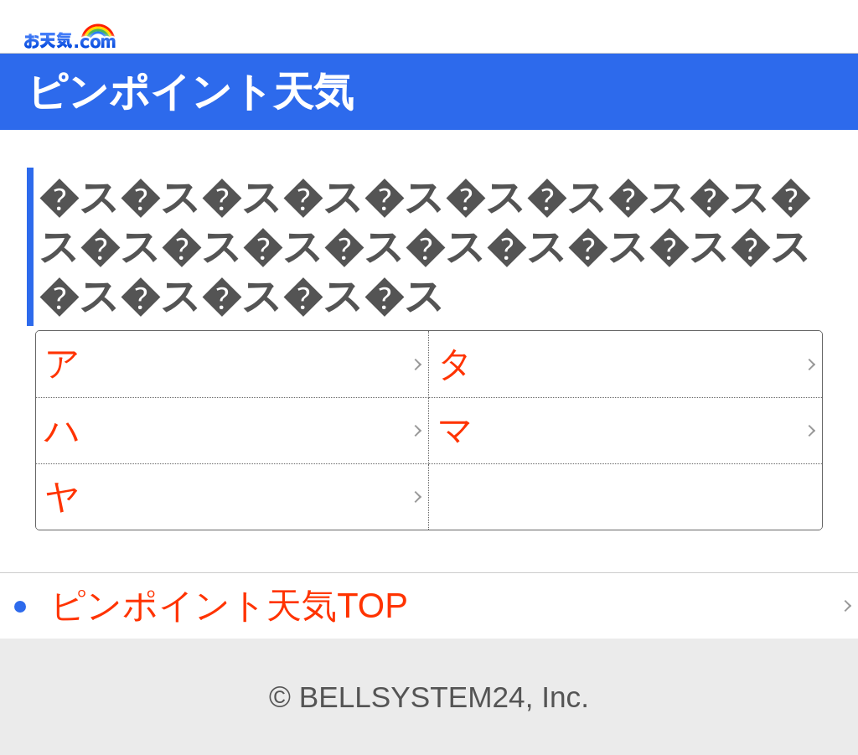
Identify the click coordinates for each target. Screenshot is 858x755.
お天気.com (93, 36)
